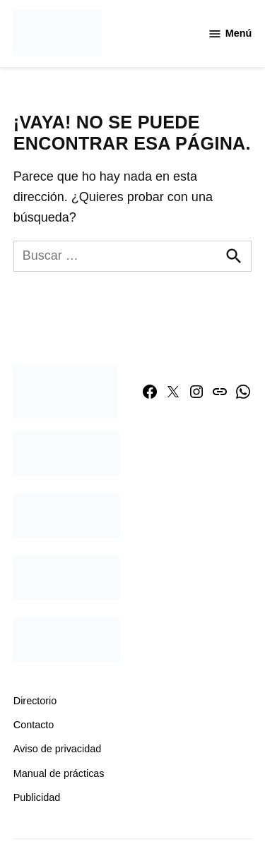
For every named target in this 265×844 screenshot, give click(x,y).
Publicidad (36, 797)
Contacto (33, 724)
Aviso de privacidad (57, 748)
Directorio (35, 700)
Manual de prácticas (59, 773)
